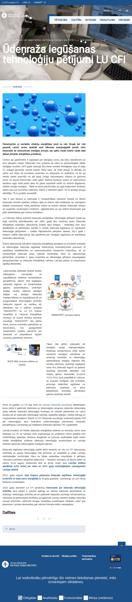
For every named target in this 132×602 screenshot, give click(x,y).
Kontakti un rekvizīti (50, 556)
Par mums (124, 20)
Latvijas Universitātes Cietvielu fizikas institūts (44, 40)
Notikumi (90, 20)
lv (127, 10)
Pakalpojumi (107, 20)
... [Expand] (97, 40)
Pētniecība (61, 20)
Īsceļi (108, 10)
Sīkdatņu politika (69, 556)
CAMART (40, 2)
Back (10, 528)
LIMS (26, 2)
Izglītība (76, 20)
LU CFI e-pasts (10, 2)
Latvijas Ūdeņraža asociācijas (57, 404)
